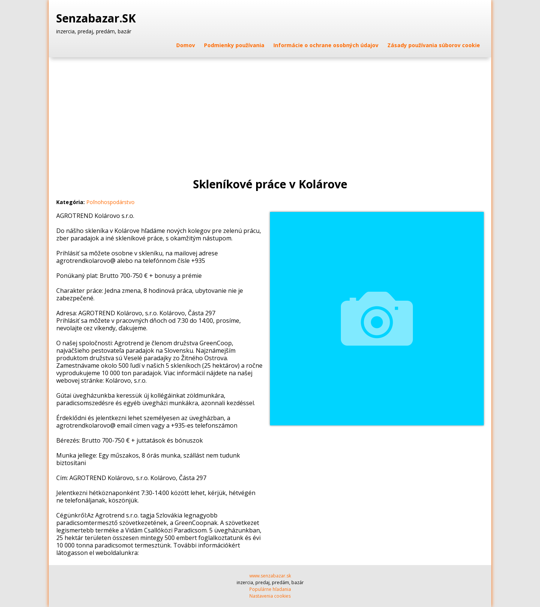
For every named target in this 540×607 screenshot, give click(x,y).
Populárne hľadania (270, 589)
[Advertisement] (270, 113)
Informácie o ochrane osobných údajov (325, 45)
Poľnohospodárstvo (110, 202)
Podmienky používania (234, 45)
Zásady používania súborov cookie (433, 45)
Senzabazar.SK (97, 18)
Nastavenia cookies (270, 596)
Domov (185, 45)
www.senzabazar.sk (270, 576)
